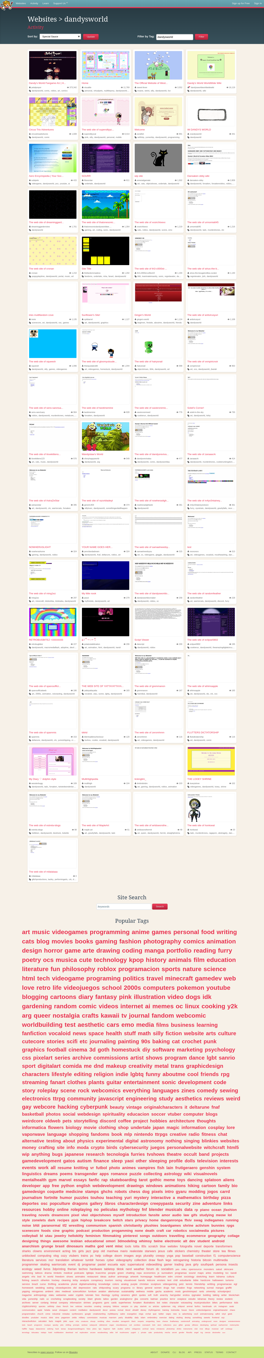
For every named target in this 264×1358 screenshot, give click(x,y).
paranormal (51, 1225)
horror (53, 950)
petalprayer (35, 87)
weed (37, 1269)
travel (154, 978)
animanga (122, 1276)
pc (91, 1255)
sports (171, 968)
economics (150, 1273)
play (136, 1306)
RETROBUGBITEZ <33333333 (46, 639)
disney (143, 1310)
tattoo (106, 1299)
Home (85, 83)
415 (74, 180)
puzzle (135, 1174)
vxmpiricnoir (194, 366)
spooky (55, 1325)
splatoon (213, 1180)
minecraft (40, 601)
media (145, 1024)
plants (96, 1082)
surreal (210, 1288)
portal (60, 276)
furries (138, 1154)
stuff (130, 1033)
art (59, 91)
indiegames (214, 1220)
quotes (142, 1295)
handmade (207, 1306)
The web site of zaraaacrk (201, 454)
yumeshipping (64, 740)
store (216, 1251)
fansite (154, 1215)
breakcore (102, 1220)
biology (74, 1127)
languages (165, 1090)
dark (51, 1220)
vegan (111, 1325)
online (63, 1209)
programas (181, 1273)
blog (43, 941)
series (62, 1058)
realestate (136, 1251)
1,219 (178, 227)
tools (128, 1246)
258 (179, 598)
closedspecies (63, 1287)
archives (26, 1302)
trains (84, 1255)
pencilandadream (90, 551)
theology (106, 1295)
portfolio (179, 950)
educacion (138, 1114)
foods (46, 1231)
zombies (137, 1325)
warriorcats (57, 508)
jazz (88, 1251)
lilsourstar (87, 180)
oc (142, 555)
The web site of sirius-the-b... (203, 268)
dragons (80, 1203)
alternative (33, 1140)
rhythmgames (154, 1310)
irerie (32, 319)
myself (118, 1215)
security (183, 1203)
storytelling (86, 1120)
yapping (26, 1291)
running (232, 1220)
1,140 (231, 273)
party (120, 1317)
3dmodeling (127, 1241)
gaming (88, 230)
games (66, 323)
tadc (204, 230)
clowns (37, 1251)
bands (141, 1280)
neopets (141, 1321)
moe (201, 1329)
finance (101, 1160)
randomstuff (185, 1321)
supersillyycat (89, 134)
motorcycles (234, 1325)
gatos (69, 1160)
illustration (150, 996)
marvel (65, 1180)
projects (220, 1154)
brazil (35, 1284)
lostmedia (175, 1310)
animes (129, 1167)
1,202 (125, 273)
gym (52, 1180)
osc (60, 323)
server (35, 1302)
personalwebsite (184, 1147)
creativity (140, 1066)
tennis (189, 1284)
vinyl (224, 1314)
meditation (82, 1310)
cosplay (216, 1127)
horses (100, 1260)
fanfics (197, 1306)
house (184, 1310)
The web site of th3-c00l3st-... (151, 268)
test (189, 547)
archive (81, 1058)
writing (227, 931)
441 (232, 134)
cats (143, 183)
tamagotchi (125, 1321)
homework (27, 1287)
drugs (166, 1288)
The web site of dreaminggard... (46, 222)
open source (47, 1352)
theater (206, 1251)
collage (234, 1236)
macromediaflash (51, 647)
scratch (153, 1246)
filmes (232, 1251)
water (71, 1295)
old (103, 1251)
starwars (150, 1251)
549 (126, 458)
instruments (187, 1329)
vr (92, 1167)
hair (173, 1288)
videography (124, 1260)
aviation (102, 1291)
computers (159, 987)
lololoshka (49, 601)
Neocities (32, 1352)
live (71, 1306)
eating (50, 1287)
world (50, 1276)
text (169, 1280)
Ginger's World (143, 315)
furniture (92, 1291)
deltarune (106, 555)
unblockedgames (203, 1310)
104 (126, 783)
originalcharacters (163, 1107)
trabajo (43, 1332)
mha (105, 276)
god (100, 1246)
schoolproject (224, 1291)
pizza (226, 1197)
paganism (65, 1317)
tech (43, 978)
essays (80, 1180)
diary (85, 996)
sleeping (158, 1160)
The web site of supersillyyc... (98, 129)
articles (156, 1306)
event (72, 1264)
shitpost (181, 1306)
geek (230, 1314)
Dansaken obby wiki (198, 176)
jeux (175, 1325)
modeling (218, 1273)
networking (199, 1288)
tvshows (156, 1154)
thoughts (206, 1120)
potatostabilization (91, 644)
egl (235, 1284)
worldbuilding (42, 1024)
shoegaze (63, 1310)
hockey (55, 1280)
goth (103, 1050)
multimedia (220, 1260)
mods (178, 1291)
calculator (42, 1321)
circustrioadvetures (38, 134)
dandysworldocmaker (145, 598)
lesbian (76, 1241)
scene (164, 230)
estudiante (185, 1280)
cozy (64, 1255)
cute (85, 959)
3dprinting (58, 1269)
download (69, 1332)
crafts (90, 1015)
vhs (33, 1276)
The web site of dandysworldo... (152, 593)
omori (110, 1241)
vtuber (174, 1114)
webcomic (191, 1015)
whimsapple (194, 690)
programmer (30, 1264)
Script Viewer (142, 639)
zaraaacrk (193, 458)
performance (226, 1302)
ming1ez (34, 598)
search (35, 1280)
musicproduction (202, 1302)
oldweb (52, 1120)
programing (103, 978)
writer (224, 1295)
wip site (139, 176)
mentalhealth (34, 1180)
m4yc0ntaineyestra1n (198, 505)
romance (119, 1174)
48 (179, 830)
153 (74, 737)
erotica (186, 1295)
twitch (118, 1220)
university (210, 1291)
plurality (149, 1255)
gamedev (208, 978)
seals (231, 1306)
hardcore (205, 1280)
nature (192, 968)
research (95, 1154)
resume (65, 1167)
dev (192, 1241)
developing (204, 1325)
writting (211, 1284)
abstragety (222, 833)
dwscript (139, 644)
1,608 (73, 134)
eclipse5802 (194, 644)
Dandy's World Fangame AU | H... (47, 83)
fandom (163, 1015)
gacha (158, 1291)
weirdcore (32, 1120)
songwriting (150, 1321)
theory (211, 1299)
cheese (165, 1321)
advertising (187, 1314)
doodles (25, 1317)
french (65, 1306)
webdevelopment (108, 1185)
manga (154, 950)
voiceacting (57, 694)
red (76, 1332)
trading (179, 1264)
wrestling (76, 1225)
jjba (136, 1299)
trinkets (58, 1273)
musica (66, 959)
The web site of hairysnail (148, 361)
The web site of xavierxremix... (151, 408)
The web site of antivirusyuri (202, 315)
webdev (173, 1246)
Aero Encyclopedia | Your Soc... (46, 176)
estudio (192, 1299)
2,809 (231, 180)
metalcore (69, 415)
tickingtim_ (140, 779)
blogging (35, 996)
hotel (50, 1332)
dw (207, 694)
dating (171, 1317)
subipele (34, 180)
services (41, 1260)
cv (133, 1288)
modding (197, 1191)
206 (126, 644)
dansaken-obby (195, 180)
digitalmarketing (88, 1284)
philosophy (78, 968)
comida (72, 1066)
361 (179, 505)
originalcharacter (220, 1310)
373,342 (72, 87)
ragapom (213, 833)
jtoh (203, 276)
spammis (34, 737)
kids (236, 1302)
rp (196, 1210)
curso (43, 1284)
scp (222, 1317)
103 (179, 783)
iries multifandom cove (41, 315)
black (133, 1321)
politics (133, 978)
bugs (57, 1154)
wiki (204, 91)
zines (188, 1090)
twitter (161, 1314)
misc (119, 1246)
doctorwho (216, 1332)
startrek (143, 1306)
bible (196, 1280)
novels (44, 1215)
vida (24, 1299)
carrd (225, 1191)
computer (193, 1114)
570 (74, 458)
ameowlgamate (143, 180)
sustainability (127, 1291)
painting (128, 1041)
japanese (74, 1154)
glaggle (159, 555)
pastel (102, 1264)
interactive (161, 1197)
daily (137, 1317)
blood (127, 1310)
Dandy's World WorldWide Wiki (204, 83)
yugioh (133, 1332)
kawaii (110, 1015)
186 (74, 690)
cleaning (66, 1280)
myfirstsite (89, 601)
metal (161, 1066)
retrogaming (181, 1260)
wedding (40, 1287)
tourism (109, 1280)
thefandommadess (91, 273)
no (96, 1209)
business (183, 1025)
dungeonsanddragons (76, 1329)
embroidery (152, 1317)
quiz (155, 1314)
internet (131, 1006)
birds (112, 1147)
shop (123, 1127)
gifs (194, 1215)
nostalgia (66, 1015)
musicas (103, 1317)
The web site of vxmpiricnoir (202, 361)
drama (48, 1273)
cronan (33, 273)
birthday (211, 1197)
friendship (200, 1284)
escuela (113, 1264)
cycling (115, 1295)
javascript (111, 1098)
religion (103, 1074)
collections (167, 1325)
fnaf (76, 415)
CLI (174, 1352)
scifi (72, 1041)
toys (181, 1180)
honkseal (193, 830)
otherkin (45, 1280)
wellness (140, 1291)
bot (158, 1302)
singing (192, 1140)
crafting (46, 1147)
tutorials (89, 1295)
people (111, 1273)
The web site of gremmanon (150, 686)
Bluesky (73, 1352)
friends (179, 323)
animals (180, 959)
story (28, 1090)
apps (104, 1174)
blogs (212, 1114)
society (81, 1299)
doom (118, 1255)
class (58, 1306)
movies (62, 941)
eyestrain (200, 508)
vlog (56, 1255)
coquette (55, 1191)
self (222, 1329)
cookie (95, 740)
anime (141, 931)
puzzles (81, 1197)
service (26, 1284)
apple (39, 1310)
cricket (178, 1276)
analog (125, 1284)
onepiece (181, 1299)
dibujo (207, 1329)
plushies (151, 1225)
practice (164, 1299)
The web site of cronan (41, 268)
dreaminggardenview (39, 227)
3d (92, 1050)
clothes (76, 1082)
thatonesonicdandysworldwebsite (97, 227)
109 (74, 783)
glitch (134, 1295)
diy (146, 1050)
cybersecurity (133, 1147)
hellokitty (75, 1236)
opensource (195, 1269)
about (69, 1140)
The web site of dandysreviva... (152, 454)
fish (160, 1167)
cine (56, 1231)
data (188, 1209)
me (88, 1066)
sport (29, 1066)
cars (113, 1024)
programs (97, 1302)
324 (74, 551)
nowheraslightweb (144, 505)
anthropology (40, 1295)
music (67, 276)
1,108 (231, 319)
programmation (28, 1314)
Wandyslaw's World (92, 454)
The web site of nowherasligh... (152, 500)
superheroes (125, 1302)
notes (165, 1302)
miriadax (66, 1314)
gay (26, 1107)
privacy (141, 1220)
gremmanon (141, 690)
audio (176, 1215)
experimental (109, 1140)
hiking (193, 1185)
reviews (214, 1098)
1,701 (73, 227)
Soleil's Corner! (195, 408)
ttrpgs (161, 1134)
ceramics (125, 1295)
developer (31, 1185)
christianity (133, 1225)
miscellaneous (121, 1325)
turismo (229, 1280)
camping (107, 1306)
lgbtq (107, 694)
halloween (217, 1280)
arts (211, 1033)
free (55, 1185)
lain (169, 1167)
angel (196, 1332)
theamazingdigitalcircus (223, 647)
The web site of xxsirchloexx (150, 222)
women (158, 1288)
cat (176, 1041)
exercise (163, 1317)
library (140, 1288)
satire (122, 1314)
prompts (76, 1325)
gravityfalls (222, 508)
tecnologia (118, 1154)
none (139, 1231)
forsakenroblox (218, 183)
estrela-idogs (36, 830)
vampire (124, 1306)
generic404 (88, 505)
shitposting (105, 1287)
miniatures (161, 1329)
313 (232, 551)
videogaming (170, 1284)
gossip (187, 1325)
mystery (141, 1197)
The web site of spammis (42, 732)
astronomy (152, 1140)
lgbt (212, 1058)
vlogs (141, 1314)
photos (53, 1114)
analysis (84, 1280)
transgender (86, 1174)
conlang (44, 1302)
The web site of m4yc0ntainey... (204, 500)
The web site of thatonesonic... (98, 222)
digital (132, 1140)
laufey (50, 879)
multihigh (87, 783)
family (223, 1185)
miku (184, 1269)
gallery (96, 1203)
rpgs (230, 1225)
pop (177, 1255)
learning (207, 1025)
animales (80, 1276)
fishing (25, 1280)
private (143, 1332)
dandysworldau (163, 462)
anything (41, 1154)
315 (179, 551)
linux (192, 1006)
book (116, 1134)
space (96, 1033)
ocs (195, 369)
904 (74, 412)
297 (74, 598)
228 (232, 598)
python (67, 1185)
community (81, 1098)
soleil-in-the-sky (196, 412)
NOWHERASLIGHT (40, 547)
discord (220, 601)
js (158, 1273)
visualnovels (205, 1174)
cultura (230, 1276)
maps (201, 1273)
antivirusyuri (194, 319)
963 (232, 366)
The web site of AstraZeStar (44, 500)
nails (42, 1299)
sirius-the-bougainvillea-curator (202, 273)
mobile (119, 137)
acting (66, 1251)
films (162, 1025)
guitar (114, 1082)
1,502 (178, 180)
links (227, 1203)
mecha (167, 1332)
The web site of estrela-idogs (45, 825)
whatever (77, 1260)
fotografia (186, 1246)
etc (222, 230)
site (61, 1147)
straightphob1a (173, 833)
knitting (81, 1167)
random (65, 1006)
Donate (165, 1352)
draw (152, 1260)
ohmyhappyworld (90, 458)
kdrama (221, 1276)
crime (47, 1314)
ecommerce (196, 1236)
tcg (202, 1332)
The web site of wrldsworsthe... (151, 825)
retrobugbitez (36, 644)
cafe (170, 1251)
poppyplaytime (38, 276)
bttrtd (84, 732)
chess (134, 1191)
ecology (27, 1269)
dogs (193, 996)
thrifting (52, 1284)
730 (232, 412)
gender (181, 1332)
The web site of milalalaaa (43, 871)
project (140, 1120)
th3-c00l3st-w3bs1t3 (145, 273)
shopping (79, 1134)
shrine (223, 787)
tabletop (109, 1269)
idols (51, 1317)
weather (139, 1269)
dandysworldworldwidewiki (201, 87)
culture (227, 1033)
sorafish (139, 134)
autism (84, 1160)
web (230, 978)
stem (159, 1325)
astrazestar (35, 505)
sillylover (88, 508)
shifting (68, 1325)
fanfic (94, 1180)
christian (144, 1284)
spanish (115, 1225)
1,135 (73, 319)
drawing (108, 950)
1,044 (125, 366)
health (114, 1033)
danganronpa (172, 1220)
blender (156, 1209)
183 (126, 690)
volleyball (30, 1236)
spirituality (113, 1114)
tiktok (120, 1269)
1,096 (73, 366)
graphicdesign (204, 1066)
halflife (24, 1329)
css (26, 1058)
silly (152, 91)
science (214, 968)
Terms (219, 1352)
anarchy (164, 1295)
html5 (233, 1147)
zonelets (39, 1220)
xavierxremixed (142, 412)
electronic (173, 1241)
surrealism (167, 1273)
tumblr (89, 1260)
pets (67, 1120)
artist (137, 1058)
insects (233, 1264)
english (83, 1185)
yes (177, 1269)
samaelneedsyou (143, 551)
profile (176, 1160)
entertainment (142, 1082)
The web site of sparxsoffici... (45, 686)
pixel (75, 1215)
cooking (213, 1006)
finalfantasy (174, 1321)
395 (74, 505)
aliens (228, 1180)
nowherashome (37, 551)
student (203, 1241)
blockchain (234, 1295)
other (141, 1160)
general (148, 1288)
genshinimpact (190, 1291)
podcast (82, 1231)
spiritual (214, 1325)
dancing (195, 1180)
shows (154, 1058)
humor (66, 1197)
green (121, 1273)
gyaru (181, 1191)
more (215, 1321)
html (100, 647)
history (156, 959)
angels (25, 1276)
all (53, 1167)
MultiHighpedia (90, 779)
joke (65, 1321)
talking (216, 1295)
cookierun (141, 415)
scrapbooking (69, 1299)
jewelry (60, 1236)
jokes (95, 1329)
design (32, 950)
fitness (208, 1134)
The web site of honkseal (201, 825)
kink (153, 1325)
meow (221, 1215)
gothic (156, 1180)
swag (198, 1220)
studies (120, 1329)
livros (46, 1269)
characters (36, 1074)
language (57, 1134)
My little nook (89, 593)
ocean (216, 1210)
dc (157, 1269)
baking (161, 1041)
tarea (153, 1329)
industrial (56, 1314)
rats (95, 1287)
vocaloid (209, 555)
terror (172, 1299)
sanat (54, 1310)
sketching (201, 1276)
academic (168, 1291)
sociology (189, 1276)
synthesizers (77, 1314)
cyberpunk (94, 1107)
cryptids (79, 1295)
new (175, 1314)
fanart (111, 276)
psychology (220, 1050)
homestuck (105, 369)
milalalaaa (34, 876)
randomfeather (195, 598)
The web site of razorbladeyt (97, 500)
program (176, 1058)
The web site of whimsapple (202, 686)
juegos (157, 1147)
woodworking (103, 1332)
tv (124, 1015)
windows (154, 1185)
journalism (32, 1197)
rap (104, 1180)
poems (66, 1174)
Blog (182, 1352)
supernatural (136, 1264)
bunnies (218, 1225)
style (26, 1220)
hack (57, 1329)
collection (140, 1260)
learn (211, 1276)
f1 (214, 1255)
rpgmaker (196, 1295)
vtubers (74, 1255)
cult (130, 1325)
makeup (116, 1066)
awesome (60, 1241)
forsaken (206, 183)
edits (111, 1332)
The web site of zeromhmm (149, 732)
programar (89, 1264)
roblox (53, 91)
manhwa (112, 1251)
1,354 (125, 227)
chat (222, 1134)
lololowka (59, 601)
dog (146, 1191)
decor (105, 1310)
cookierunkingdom (224, 462)
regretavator (170, 276)
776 (179, 412)
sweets (207, 1317)
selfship (140, 137)
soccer (158, 1114)
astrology (173, 1174)
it (186, 1107)
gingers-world (142, 319)
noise (26, 1225)
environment (52, 1251)
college (107, 1255)
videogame (37, 183)
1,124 (178, 319)
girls (81, 1251)
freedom (60, 1276)
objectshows (151, 183)
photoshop (170, 1329)
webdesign (89, 1114)
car (168, 1231)
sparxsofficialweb (38, 690)
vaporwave (33, 1134)
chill (175, 1280)
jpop (96, 1251)
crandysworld (194, 134)
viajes (168, 1314)
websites (229, 1140)
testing (53, 1140)
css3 (196, 1314)
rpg (225, 1074)
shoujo (92, 1321)
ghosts (98, 1299)
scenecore (36, 323)
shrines (87, 1302)
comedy (207, 1090)
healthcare (160, 1276)
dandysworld (37, 91)
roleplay (47, 1090)
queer (143, 833)
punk (210, 1041)
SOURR (86, 176)
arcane (93, 1332)
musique (47, 1325)
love (28, 987)
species (42, 1306)
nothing (173, 1140)
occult (190, 1154)
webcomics (106, 1090)
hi (44, 1276)
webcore (44, 1107)
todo (23, 1325)
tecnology (25, 1332)
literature (35, 968)
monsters (209, 1269)
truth (155, 1295)
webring (50, 1329)
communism (96, 1225)
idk (207, 996)
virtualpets (98, 91)
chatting (130, 1273)
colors (115, 1284)
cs (131, 1306)
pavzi (85, 598)
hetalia (47, 1310)
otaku (51, 1295)
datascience (40, 1329)
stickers (180, 1251)
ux (47, 1299)
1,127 (125, 319)
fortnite (51, 1197)
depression (85, 1287)
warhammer (223, 1325)
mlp (128, 1134)
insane (140, 91)
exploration (84, 1332)
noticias (78, 1306)
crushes (75, 740)
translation (62, 1260)
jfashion (230, 1210)
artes (208, 1273)
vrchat (148, 1314)
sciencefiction (79, 1291)
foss (97, 1295)
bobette (65, 833)
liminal (53, 1302)
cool (193, 1074)
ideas (103, 1276)
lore (231, 1127)
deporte (208, 1246)
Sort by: (32, 36)
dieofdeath (74, 647)
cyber (110, 1260)
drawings (135, 1185)
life (57, 987)
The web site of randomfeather (204, 593)
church (40, 1314)
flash (160, 1260)
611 (126, 180)
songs (145, 1236)
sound (192, 1273)
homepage (146, 1276)
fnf (144, 1209)
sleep (117, 1160)
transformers (224, 1246)
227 (74, 644)
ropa (139, 1273)
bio (234, 1185)
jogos (212, 1191)
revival (120, 1310)
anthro (127, 1329)
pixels (157, 1191)
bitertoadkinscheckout (92, 737)
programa (125, 1288)
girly (196, 1264)
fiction (174, 1033)
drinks (179, 1329)
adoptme (64, 647)
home (153, 1220)
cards (114, 1302)
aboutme (158, 323)
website (194, 1033)
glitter (181, 1325)
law (186, 1215)
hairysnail (140, 366)
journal (139, 1015)
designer (222, 1321)
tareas (63, 1329)
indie (121, 1074)
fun (169, 91)
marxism (112, 1317)
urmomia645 (194, 227)
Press (198, 1352)
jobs (61, 1325)
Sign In (258, 3)
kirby (208, 415)
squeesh (34, 366)
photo (114, 1167)
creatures (84, 1321)
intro (169, 1191)
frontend (215, 1317)
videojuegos (82, 987)
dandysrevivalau (143, 458)
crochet (191, 1041)
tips (100, 1329)
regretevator (195, 276)
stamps (92, 1191)
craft (160, 1231)
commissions (111, 1058)
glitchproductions (39, 879)
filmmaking (112, 1236)
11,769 (125, 87)
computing (44, 1255)
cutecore (33, 1041)
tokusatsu (35, 1332)
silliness (195, 1325)
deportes (30, 1203)
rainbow (84, 1325)
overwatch (146, 1325)
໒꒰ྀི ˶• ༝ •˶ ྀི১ (89, 639)
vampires (146, 1167)
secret (174, 1332)
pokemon (190, 987)
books (84, 941)
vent (109, 1246)
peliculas (109, 1209)
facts (51, 1321)
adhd (217, 1314)
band (204, 1154)
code (220, 1082)
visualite (86, 87)
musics (44, 1317)
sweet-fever (141, 87)
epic (123, 1264)
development (195, 1082)
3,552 (178, 87)
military (82, 1317)
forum (150, 1269)
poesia (112, 1310)
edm (170, 1276)
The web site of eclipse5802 (202, 639)
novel (197, 1246)
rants (201, 1291)
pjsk (75, 1220)
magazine (27, 1295)
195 (232, 644)
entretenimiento (234, 1321)
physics (85, 1140)
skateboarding (123, 1180)
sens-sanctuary (37, 412)
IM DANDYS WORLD (199, 129)
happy (31, 1329)
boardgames (170, 1225)
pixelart (43, 1058)
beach (29, 1325)
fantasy (106, 996)
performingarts (61, 879)
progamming (122, 1231)
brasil (59, 1246)
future (191, 1310)
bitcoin (207, 1260)
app (46, 1185)
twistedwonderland (66, 787)
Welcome (140, 129)
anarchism (30, 1246)
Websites (21, 3)
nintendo (143, 1134)
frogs (189, 1288)
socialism (167, 1269)
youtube (63, 183)
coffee (124, 1120)
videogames (61, 369)
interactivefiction (29, 1321)
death (149, 1231)
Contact (231, 1352)
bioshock (57, 833)
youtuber (35, 1317)
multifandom (58, 1332)
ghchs (107, 1191)
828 (126, 412)
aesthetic (91, 1024)
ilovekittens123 (37, 458)
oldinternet (103, 1325)
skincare (228, 1269)
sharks (26, 1251)
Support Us (60, 3)
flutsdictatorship (196, 737)
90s (145, 1041)
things (45, 1241)
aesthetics (188, 1098)
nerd (129, 1269)
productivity (158, 1332)
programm (38, 1325)
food (207, 931)
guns (106, 1302)
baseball (187, 1255)
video (175, 996)
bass (158, 1321)
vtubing (179, 1317)
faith (113, 1329)
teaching (114, 1197)
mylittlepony (109, 91)
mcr (51, 1260)
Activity (34, 3)
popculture (60, 1203)
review (220, 1299)
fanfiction (34, 1033)
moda (83, 1147)
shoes (70, 1276)
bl (41, 1236)
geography (217, 1236)
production (101, 1231)
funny (153, 1074)
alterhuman (113, 1291)
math (144, 1033)
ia (179, 1314)
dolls (190, 1160)
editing (83, 1074)
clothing (107, 1127)
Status (209, 1352)
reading (205, 950)
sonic (105, 230)
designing (30, 1241)
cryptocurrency (29, 1306)
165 (232, 690)
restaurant (92, 1276)
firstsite (149, 323)
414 (232, 458)
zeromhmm (141, 737)
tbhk (151, 369)
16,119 (230, 87)
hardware (96, 1269)
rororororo (193, 551)
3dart (90, 1299)
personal (88, 91)
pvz (56, 183)
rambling (101, 1321)
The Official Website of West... (151, 83)
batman (154, 1299)
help (98, 1255)
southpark (207, 1264)
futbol (101, 1167)
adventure (211, 1203)
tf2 (65, 1225)
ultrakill (135, 1310)
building (207, 1295)
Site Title (86, 268)
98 (74, 830)
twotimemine (88, 412)
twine (158, 1241)
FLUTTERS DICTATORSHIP (203, 732)
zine (196, 1203)
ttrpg (59, 1098)
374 (126, 505)
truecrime (101, 1273)
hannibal (141, 694)
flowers (56, 1127)
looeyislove (194, 783)
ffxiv (188, 1220)
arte (88, 950)
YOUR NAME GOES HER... (97, 547)
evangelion (132, 1314)
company (63, 1302)
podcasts (79, 1273)
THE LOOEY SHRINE (199, 779)
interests (229, 1160)
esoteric (229, 1299)
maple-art (87, 830)
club (195, 1329)
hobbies (158, 1120)
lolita (136, 1246)
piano (204, 1210)
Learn (46, 3)
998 (179, 366)
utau (95, 694)
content (73, 1310)
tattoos (39, 1273)
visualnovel (130, 1280)
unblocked (29, 1255)
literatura (28, 1260)
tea (224, 1251)
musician (215, 1329)
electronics (36, 1098)
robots (121, 1191)
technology (110, 959)
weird (147, 91)
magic (172, 1127)
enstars (161, 1280)
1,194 (178, 273)
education (221, 959)
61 (127, 830)
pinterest (130, 1236)
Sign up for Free (241, 3)
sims (57, 1317)
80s (144, 1246)
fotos (88, 1329)
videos (108, 1006)
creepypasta (161, 1203)
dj (79, 1264)
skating (45, 1264)
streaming (35, 1082)
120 (126, 737)
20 (232, 830)
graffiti (229, 1288)
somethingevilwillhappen (117, 508)
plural (74, 1284)
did (74, 1287)
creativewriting (99, 1314)
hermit (163, 833)
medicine (74, 1191)
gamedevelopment (41, 1160)
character (174, 1302)
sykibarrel (87, 319)
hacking (68, 1107)
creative (178, 1134)
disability (128, 1317)
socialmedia (199, 1231)
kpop (136, 959)
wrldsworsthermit (143, 830)
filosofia (189, 1332)
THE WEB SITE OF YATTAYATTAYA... (103, 686)
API (189, 1352)
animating (195, 1321)
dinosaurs (75, 1246)
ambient (49, 1291)
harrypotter (175, 1295)
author (111, 1276)
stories (56, 1041)
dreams (51, 1174)
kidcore (151, 1280)
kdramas (202, 1299)
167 (179, 690)
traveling (29, 1215)
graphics (104, 323)
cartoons (63, 996)
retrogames (37, 1291)
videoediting (154, 1264)
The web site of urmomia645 (203, 222)
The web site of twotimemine (97, 408)
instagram (223, 1306)
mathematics (189, 1197)
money (29, 1147)
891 (179, 134)
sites (57, 1291)
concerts (144, 1299)
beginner (141, 323)
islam (143, 1317)
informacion (76, 1302)
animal (190, 1306)
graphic (68, 1231)
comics (64, 91)
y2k (232, 1006)
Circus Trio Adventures (41, 129)
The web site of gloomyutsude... (99, 361)
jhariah (214, 369)
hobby (49, 1209)
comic (47, 91)
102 (232, 783)
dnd (99, 1066)
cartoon (208, 1185)
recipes (63, 1220)
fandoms (88, 276)
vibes (108, 1321)
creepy (160, 1255)
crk (49, 508)
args (139, 1255)
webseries (61, 1295)
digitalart (49, 1066)
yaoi (129, 1160)
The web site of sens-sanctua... (46, 408)
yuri (128, 1197)
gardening (37, 1006)
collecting (153, 1174)
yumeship (150, 137)
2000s (38, 694)
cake (150, 1332)
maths (90, 1246)
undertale (89, 183)
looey (217, 787)
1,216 (231, 227)
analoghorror (126, 1299)
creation (181, 1288)
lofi (116, 1332)
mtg (174, 1306)
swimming (27, 1273)
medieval (66, 1291)
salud (219, 1269)
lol (230, 1215)
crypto (97, 1147)
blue (163, 1246)
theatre (174, 1154)
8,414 (125, 134)
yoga (170, 1255)
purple (134, 1284)
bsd (39, 1276)
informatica (34, 1127)
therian (72, 1269)
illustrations (149, 1302)
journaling (103, 1041)
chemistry (193, 1251)
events (29, 1167)
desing (188, 1317)
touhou (88, 740)
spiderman (165, 1306)
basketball (33, 1114)
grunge (47, 1246)
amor (166, 1215)
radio (194, 1134)
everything (136, 1090)
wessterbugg (36, 783)
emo (170, 230)
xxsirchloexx (141, 227)
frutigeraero (186, 1167)
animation (92, 647)
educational (94, 1241)
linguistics (32, 1174)
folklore (116, 1306)
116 (179, 737)
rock (83, 1090)
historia (196, 1260)
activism (202, 1225)
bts (74, 1251)
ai (69, 183)
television (207, 1160)
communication (28, 1310)
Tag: (146, 36)
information (194, 1127)
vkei (84, 1215)
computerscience (229, 1255)
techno (83, 1269)
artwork (134, 1276)
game (73, 950)
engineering (141, 1098)
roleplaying (81, 1209)
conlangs (228, 1329)
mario (124, 1251)
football (56, 1050)
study (166, 1098)
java (188, 1264)
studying (206, 1215)
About (154, 1352)
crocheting (56, 1299)
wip (26, 1154)
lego (168, 1260)
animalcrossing (206, 1314)
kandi (118, 647)
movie (90, 1127)
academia (63, 1284)
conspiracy (97, 1280)
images (128, 1255)
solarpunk (93, 1325)
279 (126, 598)
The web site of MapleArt (95, 825)
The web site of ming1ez (42, 593)
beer (223, 1332)
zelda (74, 1317)
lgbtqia (90, 1273)
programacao (224, 1284)
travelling (176, 1236)
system (223, 1167)
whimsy (145, 1241)
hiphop (86, 1220)
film (199, 959)
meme (169, 1180)
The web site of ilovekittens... (45, 454)
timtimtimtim (141, 783)
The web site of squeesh (42, 361)
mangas (219, 1288)
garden (114, 1299)
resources (31, 1209)
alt (185, 1241)
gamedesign (33, 1191)
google (88, 1314)
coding (99, 230)
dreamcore (60, 1215)
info (71, 1147)
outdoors (159, 1236)
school (112, 987)
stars (129, 1220)
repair (71, 1321)
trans (177, 1066)
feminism (93, 1236)
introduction (136, 1215)
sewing (229, 1090)
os (150, 1306)
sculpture (156, 1284)
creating (97, 1306)
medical (68, 1273)
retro (43, 987)
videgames (136, 1329)
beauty (117, 1107)
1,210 (73, 273)
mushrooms (124, 1332)
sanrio (227, 1058)
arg (98, 462)
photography (162, 941)
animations (175, 1185)
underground (206, 1321)
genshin (207, 1167)
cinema (77, 1050)
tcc (226, 1273)
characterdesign (133, 1203)
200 (179, 644)
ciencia (207, 1332)
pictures (217, 1231)
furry (192, 508)
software (163, 1050)
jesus (161, 1251)
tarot (143, 1180)
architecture (182, 1120)
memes (163, 1006)
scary (116, 1287)
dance (197, 1058)
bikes (214, 1302)
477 (179, 458)
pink (86, 137)
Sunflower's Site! (91, 315)
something (197, 1317)
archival (145, 1329)
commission (92, 1317)
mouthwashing (220, 555)
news (79, 1033)
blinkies (210, 1140)
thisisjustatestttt (90, 366)
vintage (134, 1107)
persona (221, 1264)
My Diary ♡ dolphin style (42, 779)
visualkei (115, 1321)
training (165, 1310)
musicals (173, 1209)
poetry (31, 959)
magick (58, 1321)
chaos (232, 1310)
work (43, 1167)
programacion (139, 968)
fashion (130, 941)
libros (110, 1203)
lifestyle (62, 1074)
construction (203, 1255)
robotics (180, 1231)
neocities (88, 1306)
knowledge (104, 1284)
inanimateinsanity (149, 276)
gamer (168, 1264)
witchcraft (214, 1147)
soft (149, 1295)
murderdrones (214, 230)
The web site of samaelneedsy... (152, 547)
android (218, 1241)
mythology (130, 1209)
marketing (190, 1050)
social (69, 1114)
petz (181, 1284)
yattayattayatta (89, 690)
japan (158, 1127)
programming (173, 137)
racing (118, 1280)
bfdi (138, 276)
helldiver (35, 833)
